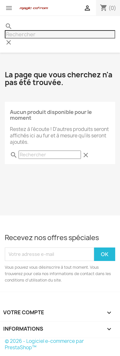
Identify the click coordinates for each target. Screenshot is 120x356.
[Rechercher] (60, 34)
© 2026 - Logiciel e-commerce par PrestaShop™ (44, 344)
